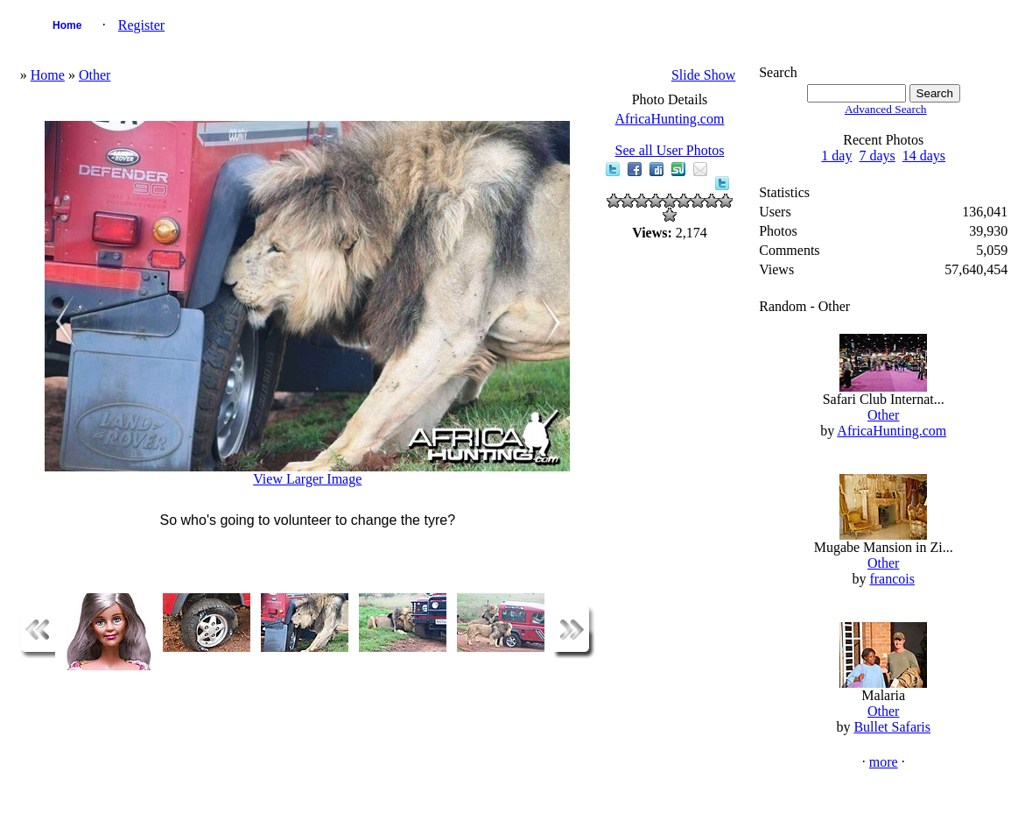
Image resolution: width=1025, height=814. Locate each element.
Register (141, 25)
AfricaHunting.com (670, 118)
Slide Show (703, 74)
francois (892, 578)
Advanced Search (886, 109)
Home (67, 25)
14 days (923, 155)
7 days (877, 155)
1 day (836, 155)
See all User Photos (670, 150)
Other (94, 74)
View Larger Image (307, 478)
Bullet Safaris (891, 726)
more (883, 761)
